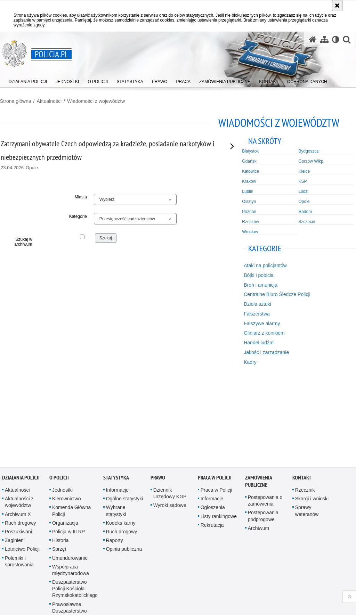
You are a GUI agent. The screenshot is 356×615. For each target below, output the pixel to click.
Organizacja (65, 438)
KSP (303, 181)
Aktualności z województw (19, 417)
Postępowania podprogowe (263, 431)
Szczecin (307, 221)
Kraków (249, 181)
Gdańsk (249, 161)
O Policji (59, 392)
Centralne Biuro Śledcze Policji (277, 294)
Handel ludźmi (259, 342)
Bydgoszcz (309, 151)
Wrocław (250, 231)
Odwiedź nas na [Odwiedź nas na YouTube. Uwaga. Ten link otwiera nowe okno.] (23, 569)
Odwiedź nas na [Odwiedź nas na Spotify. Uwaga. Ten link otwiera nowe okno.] (23, 594)
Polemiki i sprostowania (19, 476)
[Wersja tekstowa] (335, 39)
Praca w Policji (215, 392)
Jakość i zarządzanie (266, 352)
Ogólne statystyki (124, 413)
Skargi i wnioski (312, 413)
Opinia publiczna (124, 464)
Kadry (250, 362)
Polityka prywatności (261, 600)
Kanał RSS (10, 569)
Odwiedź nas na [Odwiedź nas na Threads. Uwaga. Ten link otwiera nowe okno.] (23, 581)
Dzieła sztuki (257, 304)
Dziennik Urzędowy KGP (170, 408)
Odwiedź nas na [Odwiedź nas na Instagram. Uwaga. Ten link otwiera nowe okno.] (10, 581)
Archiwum (258, 443)
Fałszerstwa (257, 314)
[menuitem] (28, 80)
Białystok (250, 151)
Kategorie (78, 216)
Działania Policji (21, 392)
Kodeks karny (121, 438)
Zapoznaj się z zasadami (264, 590)
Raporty (114, 455)
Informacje (117, 405)
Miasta (81, 197)
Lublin (247, 191)
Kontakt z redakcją (140, 569)
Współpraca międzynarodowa (70, 485)
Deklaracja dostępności (204, 569)
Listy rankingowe (219, 431)
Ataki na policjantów (265, 265)
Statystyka (116, 392)
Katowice (250, 171)
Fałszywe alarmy (262, 323)
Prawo (158, 392)
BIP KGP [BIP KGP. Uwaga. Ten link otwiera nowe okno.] (90, 576)
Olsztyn (249, 201)
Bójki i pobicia (259, 275)
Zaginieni (15, 455)
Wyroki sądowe (169, 420)
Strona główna (15, 101)
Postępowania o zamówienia (265, 415)
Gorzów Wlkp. (312, 161)
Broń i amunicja (260, 285)
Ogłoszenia (213, 422)
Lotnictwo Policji (22, 464)
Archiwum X (18, 429)
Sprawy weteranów (307, 426)
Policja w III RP (68, 446)
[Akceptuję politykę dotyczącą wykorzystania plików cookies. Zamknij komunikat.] (337, 5)
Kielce (304, 171)
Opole (304, 201)
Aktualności (49, 101)
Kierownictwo (66, 413)
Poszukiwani (18, 446)
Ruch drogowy (20, 438)
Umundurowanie (70, 473)
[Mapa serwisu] (324, 39)
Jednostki (62, 405)
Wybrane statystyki (116, 426)
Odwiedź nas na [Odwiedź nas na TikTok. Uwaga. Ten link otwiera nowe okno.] (10, 594)
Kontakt (302, 392)
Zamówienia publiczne (258, 396)
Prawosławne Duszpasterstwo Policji (69, 525)
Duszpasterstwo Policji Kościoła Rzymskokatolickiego (75, 503)
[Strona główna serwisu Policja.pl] (313, 39)
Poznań (249, 211)
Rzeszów (250, 221)
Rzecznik (305, 405)
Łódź (303, 191)
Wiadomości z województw (96, 101)
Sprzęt (59, 464)
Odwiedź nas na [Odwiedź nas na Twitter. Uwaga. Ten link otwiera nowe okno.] (35, 581)
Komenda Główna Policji (71, 426)
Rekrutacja (212, 440)
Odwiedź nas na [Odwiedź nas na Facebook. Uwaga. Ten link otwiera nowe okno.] (35, 569)
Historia (60, 455)
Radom (305, 211)
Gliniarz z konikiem (264, 333)
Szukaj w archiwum (23, 242)
